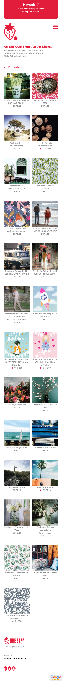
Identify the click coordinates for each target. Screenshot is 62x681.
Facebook (10, 668)
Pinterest (14, 668)
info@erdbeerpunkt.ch (15, 658)
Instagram (5, 668)
